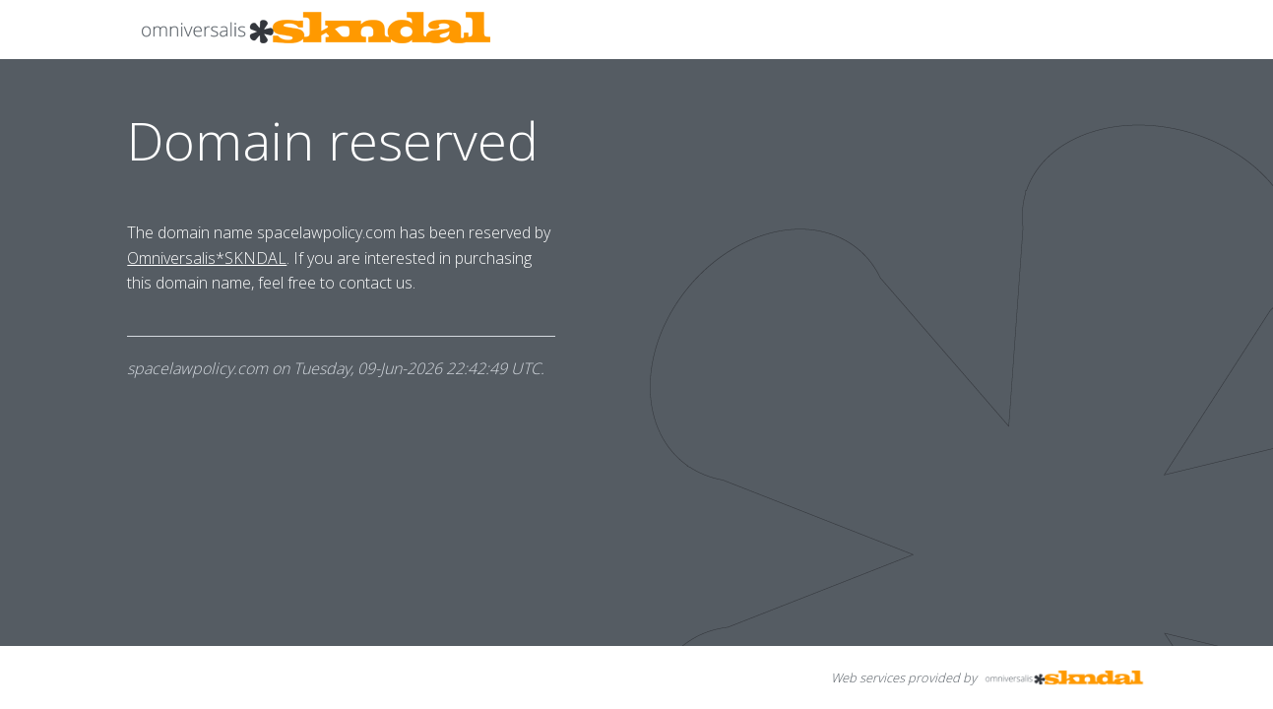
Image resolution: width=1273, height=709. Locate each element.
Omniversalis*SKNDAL (206, 258)
